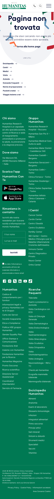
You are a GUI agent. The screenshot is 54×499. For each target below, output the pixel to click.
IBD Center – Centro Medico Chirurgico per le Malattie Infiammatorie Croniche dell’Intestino (40, 240)
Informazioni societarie (42, 487)
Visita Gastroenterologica (37, 333)
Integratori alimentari (38, 419)
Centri (5, 67)
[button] (48, 6)
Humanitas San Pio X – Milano (39, 135)
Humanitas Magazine (12, 361)
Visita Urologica (36, 358)
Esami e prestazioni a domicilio (38, 303)
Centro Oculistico (37, 227)
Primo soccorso (36, 423)
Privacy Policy (13, 487)
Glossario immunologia (39, 411)
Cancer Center (35, 215)
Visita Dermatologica (38, 323)
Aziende (6, 79)
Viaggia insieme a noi (12, 94)
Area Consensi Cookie (42, 491)
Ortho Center (35, 264)
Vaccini (32, 448)
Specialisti (33, 444)
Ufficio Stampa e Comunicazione (10, 340)
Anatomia (33, 403)
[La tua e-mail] (14, 241)
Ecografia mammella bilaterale (38, 375)
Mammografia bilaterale (40, 381)
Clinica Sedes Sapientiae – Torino (40, 189)
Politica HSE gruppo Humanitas (11, 328)
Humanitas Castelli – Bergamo (38, 156)
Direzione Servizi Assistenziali (10, 375)
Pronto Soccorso (10, 365)
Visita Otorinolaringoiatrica (38, 353)
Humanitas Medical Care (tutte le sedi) (40, 142)
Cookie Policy (26, 487)
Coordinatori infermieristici (8, 382)
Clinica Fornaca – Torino (40, 177)
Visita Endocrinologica (39, 327)
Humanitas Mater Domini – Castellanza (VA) (40, 149)
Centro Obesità (36, 223)
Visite (5, 75)
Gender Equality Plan (12, 334)
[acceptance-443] (3, 264)
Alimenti (32, 398)
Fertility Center (35, 232)
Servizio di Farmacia (11, 388)
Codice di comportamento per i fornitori (12, 297)
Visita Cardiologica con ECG (39, 310)
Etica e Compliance (11, 323)
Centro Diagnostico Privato (38, 255)
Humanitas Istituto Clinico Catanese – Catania (37, 198)
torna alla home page (28, 46)
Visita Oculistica (36, 343)
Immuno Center (36, 249)
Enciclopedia (8, 63)
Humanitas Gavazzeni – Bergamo (40, 164)
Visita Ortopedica (37, 347)
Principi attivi (35, 428)
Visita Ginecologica (37, 339)
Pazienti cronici (9, 91)
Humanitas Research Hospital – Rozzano (38, 128)
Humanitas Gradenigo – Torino (39, 182)
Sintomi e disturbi (37, 436)
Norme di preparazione (12, 87)
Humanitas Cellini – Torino (37, 171)
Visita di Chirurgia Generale (37, 318)
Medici (5, 71)
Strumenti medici (36, 440)
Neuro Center (35, 260)
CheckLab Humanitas (39, 370)
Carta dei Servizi (10, 314)
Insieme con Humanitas (13, 350)
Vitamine (33, 453)
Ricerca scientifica (10, 369)
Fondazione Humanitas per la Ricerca (13, 355)
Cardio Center (35, 219)
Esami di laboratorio (38, 407)
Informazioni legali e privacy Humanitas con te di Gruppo (13, 307)
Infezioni (32, 415)
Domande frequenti (11, 83)
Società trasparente (11, 319)
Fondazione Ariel (10, 346)
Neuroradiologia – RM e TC (39, 364)
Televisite (33, 298)
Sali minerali (34, 432)
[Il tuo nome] (14, 234)
